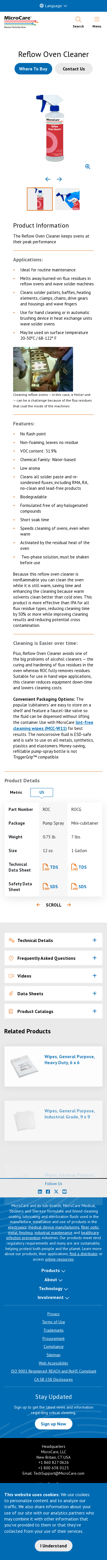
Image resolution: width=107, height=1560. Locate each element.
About (51, 1279)
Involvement (51, 1297)
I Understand (53, 1546)
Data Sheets (26, 993)
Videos (20, 976)
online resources (59, 1259)
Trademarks (53, 1330)
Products (50, 1270)
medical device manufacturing (53, 1227)
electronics (17, 1227)
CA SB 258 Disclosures (53, 1379)
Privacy (53, 1313)
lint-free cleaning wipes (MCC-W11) (53, 725)
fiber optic (90, 1227)
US (46, 792)
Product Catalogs (31, 1011)
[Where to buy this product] (33, 68)
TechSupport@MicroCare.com (58, 1473)
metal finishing (20, 1232)
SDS (54, 886)
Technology (50, 1288)
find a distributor (84, 1253)
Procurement (53, 1338)
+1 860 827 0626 (54, 1462)
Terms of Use (53, 1321)
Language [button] (51, 5)
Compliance (54, 1346)
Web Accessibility (53, 1363)
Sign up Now (53, 1424)
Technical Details (31, 940)
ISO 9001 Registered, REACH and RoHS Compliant (53, 1371)
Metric (19, 792)
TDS (54, 867)
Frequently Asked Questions (42, 958)
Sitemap (53, 1354)
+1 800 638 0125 (53, 1467)
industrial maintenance (53, 1232)
